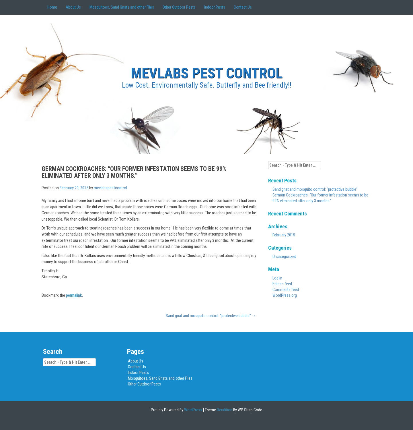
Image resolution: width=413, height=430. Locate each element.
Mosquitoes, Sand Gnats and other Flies (121, 7)
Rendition (224, 410)
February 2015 (283, 235)
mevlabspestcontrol (110, 187)
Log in (277, 278)
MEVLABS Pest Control (207, 73)
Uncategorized (284, 256)
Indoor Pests (214, 7)
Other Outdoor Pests (179, 7)
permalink (74, 295)
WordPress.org (284, 295)
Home (52, 7)
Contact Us (243, 7)
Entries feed (282, 283)
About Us (73, 7)
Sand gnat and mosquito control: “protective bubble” (211, 315)
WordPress (192, 410)
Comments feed (285, 289)
